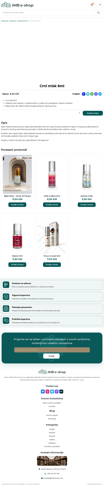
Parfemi (12, 21)
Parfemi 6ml (22, 21)
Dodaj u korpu (93, 113)
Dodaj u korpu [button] (17, 205)
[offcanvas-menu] (100, 5)
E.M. (101, 484)
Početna (4, 21)
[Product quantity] (79, 113)
